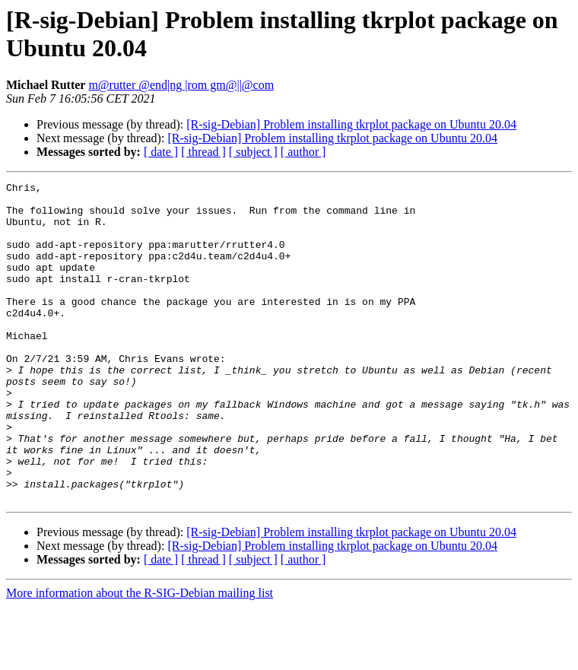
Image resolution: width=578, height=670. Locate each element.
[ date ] (161, 151)
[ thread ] (203, 151)
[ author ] (303, 151)
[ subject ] (253, 151)
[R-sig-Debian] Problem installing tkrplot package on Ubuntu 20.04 (351, 124)
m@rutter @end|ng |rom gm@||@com (181, 84)
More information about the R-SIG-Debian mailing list (139, 656)
